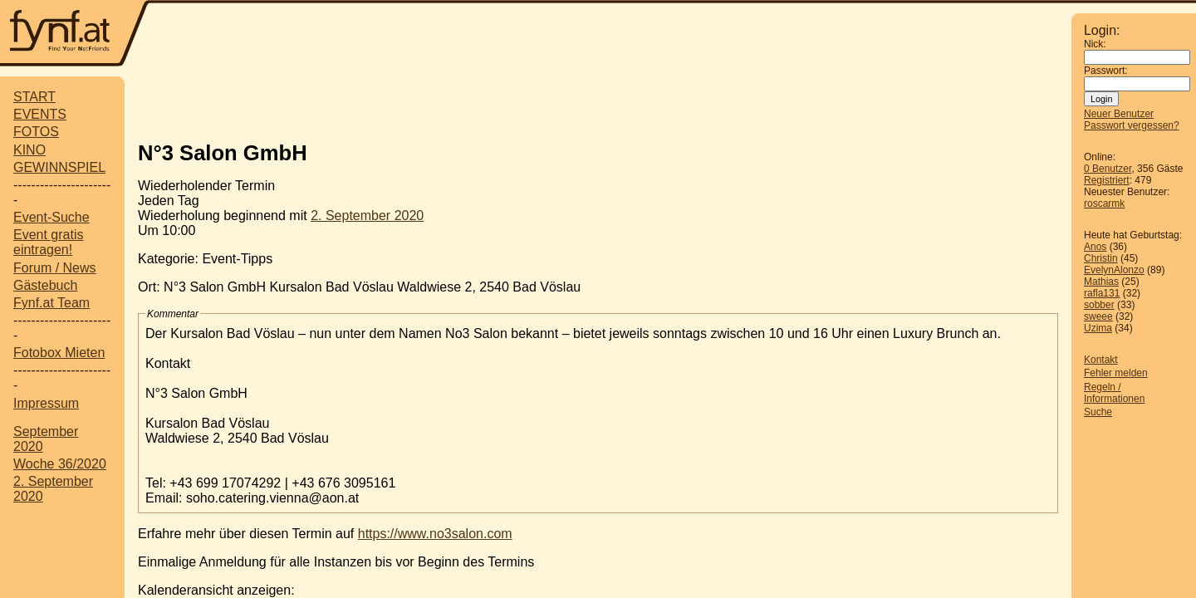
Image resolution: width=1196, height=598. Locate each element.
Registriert (1107, 180)
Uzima (1098, 328)
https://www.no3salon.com (435, 534)
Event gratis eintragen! (48, 242)
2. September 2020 (367, 215)
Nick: (1095, 44)
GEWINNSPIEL (59, 167)
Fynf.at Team (51, 303)
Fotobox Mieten (59, 353)
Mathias (1101, 281)
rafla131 (1102, 293)
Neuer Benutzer (1119, 114)
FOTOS (36, 132)
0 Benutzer (1107, 168)
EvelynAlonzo (1114, 270)
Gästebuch (45, 285)
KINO (29, 150)
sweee (1098, 316)
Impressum (46, 403)
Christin (1101, 258)
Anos (1095, 246)
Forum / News (54, 268)
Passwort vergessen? (1131, 125)
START (34, 97)
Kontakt (1101, 359)
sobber (1099, 305)
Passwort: (1106, 70)
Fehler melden (1116, 373)
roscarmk (1104, 203)
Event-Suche (51, 217)
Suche (1098, 412)
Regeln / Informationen (1114, 392)
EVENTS (39, 114)
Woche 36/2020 (59, 464)
